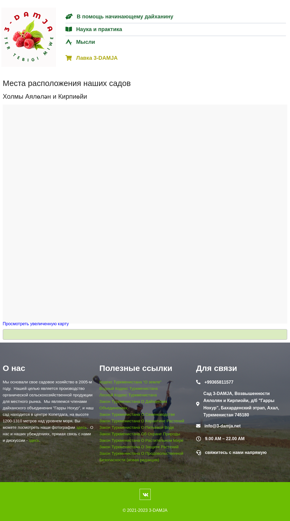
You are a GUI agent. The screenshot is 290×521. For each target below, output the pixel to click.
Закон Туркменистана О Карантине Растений (141, 421)
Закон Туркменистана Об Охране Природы (139, 434)
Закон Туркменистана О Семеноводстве (137, 414)
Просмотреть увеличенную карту (36, 323)
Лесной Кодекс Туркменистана (128, 395)
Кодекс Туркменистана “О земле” (130, 382)
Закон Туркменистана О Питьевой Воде (136, 427)
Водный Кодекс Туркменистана (128, 388)
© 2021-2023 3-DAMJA (145, 510)
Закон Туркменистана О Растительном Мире (141, 440)
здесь (81, 427)
